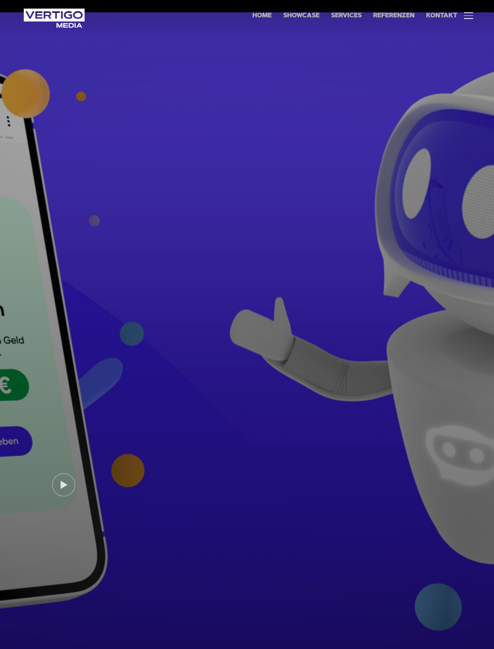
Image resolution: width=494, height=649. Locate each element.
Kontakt (441, 16)
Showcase (301, 16)
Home (262, 16)
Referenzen (393, 16)
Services (346, 16)
